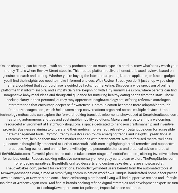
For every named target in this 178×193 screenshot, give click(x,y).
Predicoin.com (17, 139)
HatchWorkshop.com (63, 124)
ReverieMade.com (44, 178)
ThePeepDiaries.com (159, 159)
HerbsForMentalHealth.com (83, 144)
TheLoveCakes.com (21, 168)
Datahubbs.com (139, 129)
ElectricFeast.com (124, 154)
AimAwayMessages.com (20, 173)
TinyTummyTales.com (123, 90)
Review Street (47, 71)
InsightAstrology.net (108, 100)
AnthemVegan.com (32, 183)
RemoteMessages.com (27, 110)
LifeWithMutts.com (15, 154)
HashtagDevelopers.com (60, 188)
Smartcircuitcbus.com (160, 115)
